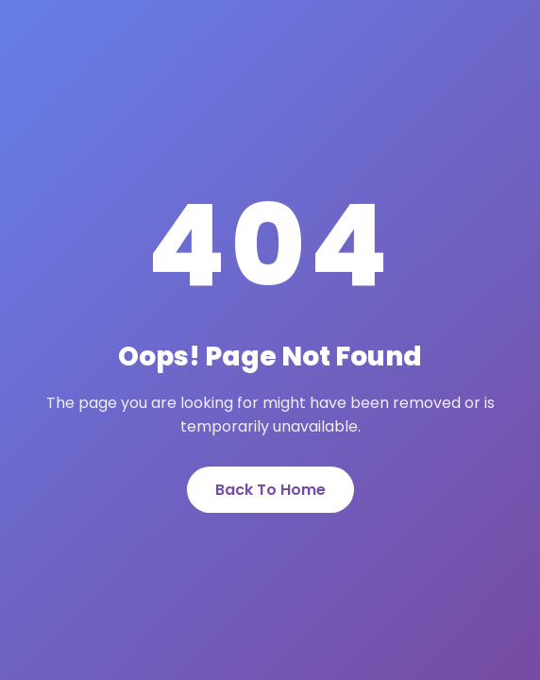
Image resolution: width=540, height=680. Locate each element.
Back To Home (270, 490)
